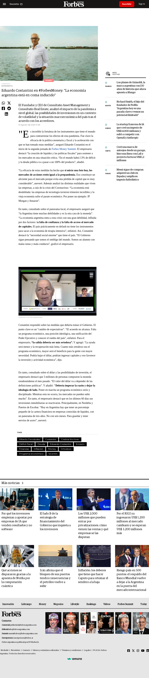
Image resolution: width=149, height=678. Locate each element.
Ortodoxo (66, 449)
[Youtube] (142, 651)
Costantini (50, 439)
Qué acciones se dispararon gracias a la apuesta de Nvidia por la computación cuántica (16, 578)
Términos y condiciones (71, 650)
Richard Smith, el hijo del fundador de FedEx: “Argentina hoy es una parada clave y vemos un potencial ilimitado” (130, 108)
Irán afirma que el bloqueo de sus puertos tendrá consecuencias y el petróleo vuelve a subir (55, 578)
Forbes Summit (125, 604)
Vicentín (52, 453)
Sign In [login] (142, 4)
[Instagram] (138, 651)
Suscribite (126, 4)
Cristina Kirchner (70, 439)
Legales (87, 650)
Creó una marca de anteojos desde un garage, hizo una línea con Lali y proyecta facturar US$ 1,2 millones (131, 154)
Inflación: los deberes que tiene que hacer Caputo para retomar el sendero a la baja (93, 576)
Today (143, 604)
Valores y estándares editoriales (46, 650)
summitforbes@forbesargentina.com (23, 634)
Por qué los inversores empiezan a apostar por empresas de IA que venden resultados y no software (16, 521)
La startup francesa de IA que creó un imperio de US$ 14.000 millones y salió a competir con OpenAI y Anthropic (130, 131)
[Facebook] (128, 651)
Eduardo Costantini (60, 444)
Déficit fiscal (26, 444)
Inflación (38, 449)
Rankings (91, 604)
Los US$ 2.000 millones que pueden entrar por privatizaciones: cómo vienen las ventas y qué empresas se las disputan (93, 525)
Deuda (41, 444)
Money (52, 449)
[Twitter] (133, 651)
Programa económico (31, 453)
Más (129, 73)
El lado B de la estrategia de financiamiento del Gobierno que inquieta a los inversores (55, 521)
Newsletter (15, 650)
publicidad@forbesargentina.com (23, 625)
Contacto (26, 650)
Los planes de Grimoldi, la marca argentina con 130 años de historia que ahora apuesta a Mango (131, 87)
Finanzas (24, 449)
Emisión (80, 444)
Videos (106, 604)
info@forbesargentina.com (19, 629)
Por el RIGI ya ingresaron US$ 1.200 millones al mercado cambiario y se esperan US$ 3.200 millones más (131, 523)
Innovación (8, 604)
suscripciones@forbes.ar (23, 638)
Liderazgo (26, 604)
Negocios (58, 604)
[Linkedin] (147, 651)
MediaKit (4, 650)
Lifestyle (75, 604)
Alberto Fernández (29, 439)
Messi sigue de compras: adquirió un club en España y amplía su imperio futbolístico (130, 175)
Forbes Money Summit (64, 149)
